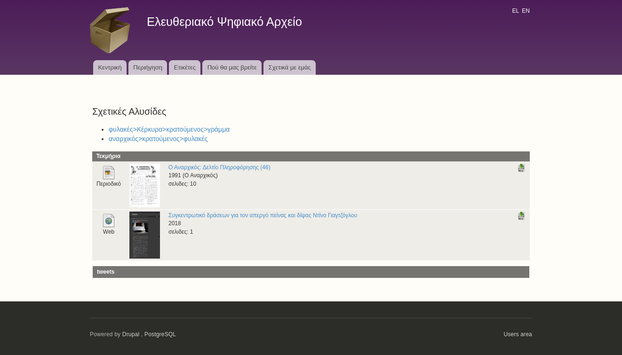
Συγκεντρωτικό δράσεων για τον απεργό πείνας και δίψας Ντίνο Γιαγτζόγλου (262, 215)
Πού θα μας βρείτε (232, 67)
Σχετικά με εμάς (290, 67)
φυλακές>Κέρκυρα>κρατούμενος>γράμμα (169, 129)
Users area (517, 334)
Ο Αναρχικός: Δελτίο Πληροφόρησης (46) (219, 167)
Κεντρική (109, 67)
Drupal (131, 334)
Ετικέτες (185, 67)
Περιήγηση (147, 67)
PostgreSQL (160, 334)
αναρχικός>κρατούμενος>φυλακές (158, 138)
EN (526, 11)
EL (515, 11)
